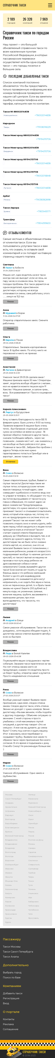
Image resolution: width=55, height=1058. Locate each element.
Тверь (31, 877)
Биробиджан (11, 823)
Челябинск (33, 910)
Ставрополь (34, 864)
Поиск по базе (12, 977)
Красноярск (11, 914)
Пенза (31, 827)
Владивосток (11, 840)
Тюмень (31, 889)
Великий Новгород (14, 836)
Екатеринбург (12, 864)
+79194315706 (43, 139)
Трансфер (9, 219)
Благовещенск (12, 827)
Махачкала (33, 799)
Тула (30, 885)
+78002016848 (43, 175)
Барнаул (9, 815)
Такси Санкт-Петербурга (18, 951)
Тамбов (31, 873)
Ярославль (33, 918)
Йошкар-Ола (11, 881)
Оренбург (33, 823)
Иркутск (9, 877)
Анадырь (9, 803)
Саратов (32, 852)
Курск (8, 922)
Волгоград (10, 852)
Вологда (9, 856)
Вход (6, 1003)
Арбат (6, 196)
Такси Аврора (11, 207)
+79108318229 (43, 127)
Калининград (11, 889)
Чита (30, 914)
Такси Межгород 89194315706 (20, 159)
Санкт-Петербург (13, 799)
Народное (9, 123)
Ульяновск (33, 893)
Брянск (8, 832)
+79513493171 (44, 211)
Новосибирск (34, 811)
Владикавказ (11, 844)
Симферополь (35, 856)
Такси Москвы (12, 946)
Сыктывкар (33, 869)
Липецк (31, 794)
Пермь (31, 832)
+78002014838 (43, 115)
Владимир (10, 848)
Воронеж (9, 860)
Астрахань (10, 811)
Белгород (10, 819)
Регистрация (11, 998)
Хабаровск (33, 901)
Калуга (8, 893)
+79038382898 (42, 199)
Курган (8, 918)
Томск (31, 881)
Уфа (30, 897)
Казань (8, 885)
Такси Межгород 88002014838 (21, 135)
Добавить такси (12, 993)
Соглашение (10, 1029)
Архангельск (11, 807)
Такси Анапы (11, 956)
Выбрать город (12, 972)
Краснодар (10, 910)
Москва (8, 794)
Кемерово (10, 897)
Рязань (31, 844)
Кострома (10, 906)
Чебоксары (33, 906)
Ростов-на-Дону (35, 840)
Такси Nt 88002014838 (16, 111)
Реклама (8, 1024)
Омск (30, 815)
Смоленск (33, 860)
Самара (31, 848)
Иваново (9, 869)
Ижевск (8, 873)
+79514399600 (43, 223)
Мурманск (33, 803)
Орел (31, 819)
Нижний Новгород (37, 807)
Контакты (8, 1019)
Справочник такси (14, 5)
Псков (31, 836)
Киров (8, 901)
